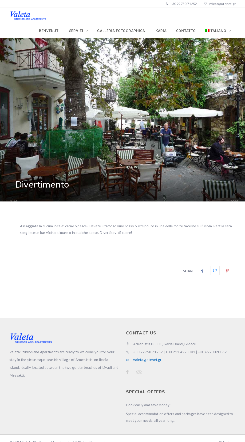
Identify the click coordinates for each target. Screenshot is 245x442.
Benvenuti (49, 31)
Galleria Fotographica (121, 31)
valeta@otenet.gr (222, 4)
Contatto (186, 31)
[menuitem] (218, 31)
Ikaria (160, 31)
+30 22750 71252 (183, 4)
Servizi (76, 31)
